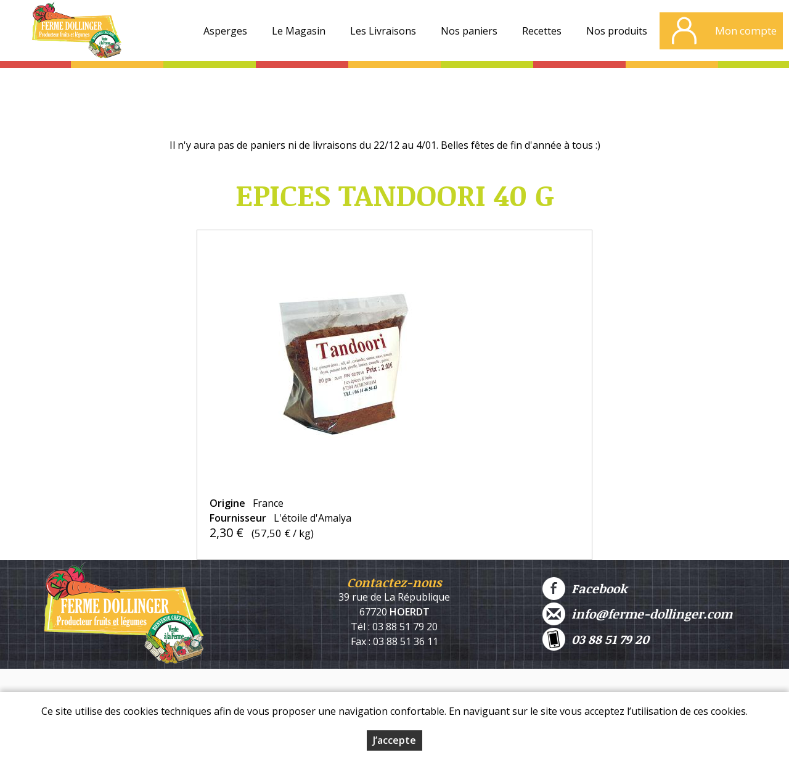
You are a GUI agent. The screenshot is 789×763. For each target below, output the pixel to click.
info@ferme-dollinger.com (637, 613)
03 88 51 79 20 (595, 639)
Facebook (584, 588)
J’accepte (394, 740)
